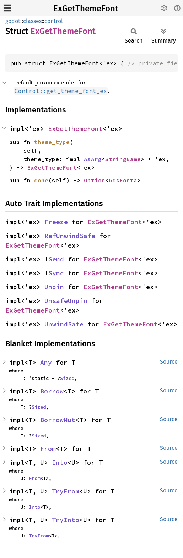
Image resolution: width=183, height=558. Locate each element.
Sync (56, 273)
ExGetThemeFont (85, 8)
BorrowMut (57, 420)
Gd (112, 180)
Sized (67, 378)
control (53, 21)
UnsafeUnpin (65, 301)
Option (94, 180)
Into (60, 462)
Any (46, 362)
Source (169, 361)
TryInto (65, 520)
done (41, 180)
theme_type (52, 141)
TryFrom (65, 491)
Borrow (52, 391)
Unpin (54, 287)
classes (32, 21)
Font (126, 180)
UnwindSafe (64, 324)
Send (56, 259)
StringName (123, 158)
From (48, 448)
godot (12, 21)
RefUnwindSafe (69, 236)
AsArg (93, 158)
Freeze (56, 222)
